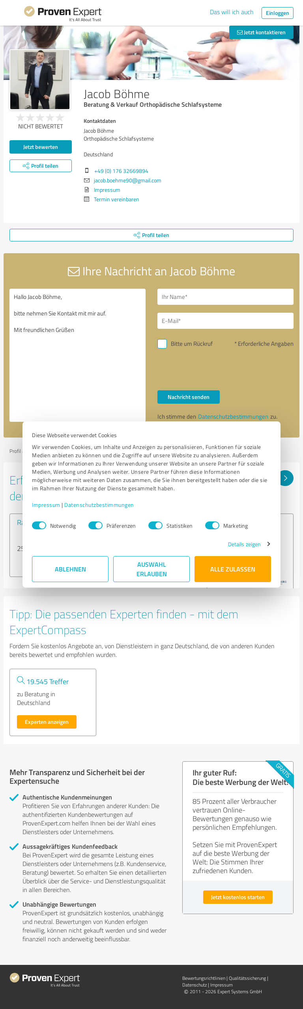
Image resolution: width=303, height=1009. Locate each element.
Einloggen (277, 13)
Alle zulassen (232, 568)
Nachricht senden (188, 397)
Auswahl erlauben (152, 569)
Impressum (46, 504)
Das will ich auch (232, 11)
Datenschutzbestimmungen (99, 504)
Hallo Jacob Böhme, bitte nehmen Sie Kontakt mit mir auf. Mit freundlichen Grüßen (77, 355)
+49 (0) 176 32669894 (121, 170)
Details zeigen (244, 544)
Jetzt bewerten (40, 146)
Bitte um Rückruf (192, 343)
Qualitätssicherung (247, 978)
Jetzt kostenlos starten (238, 897)
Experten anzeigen (47, 721)
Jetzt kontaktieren (261, 32)
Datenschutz (194, 984)
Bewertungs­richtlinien (203, 978)
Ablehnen (70, 568)
